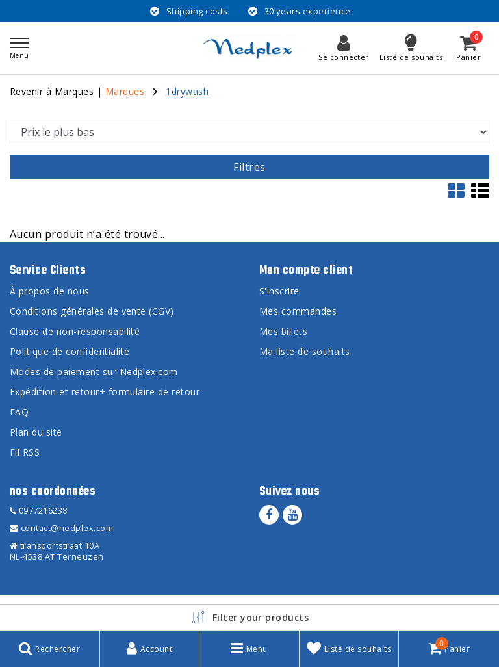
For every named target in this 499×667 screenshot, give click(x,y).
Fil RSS (25, 452)
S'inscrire (279, 291)
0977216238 (39, 510)
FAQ (19, 412)
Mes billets (283, 331)
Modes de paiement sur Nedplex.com (94, 371)
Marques (124, 91)
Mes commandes (298, 311)
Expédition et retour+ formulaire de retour (104, 392)
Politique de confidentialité (69, 351)
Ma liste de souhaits (304, 351)
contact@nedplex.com (61, 528)
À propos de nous (50, 291)
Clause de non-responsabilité (75, 331)
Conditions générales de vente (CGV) (92, 311)
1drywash (187, 91)
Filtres (249, 167)
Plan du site (36, 432)
